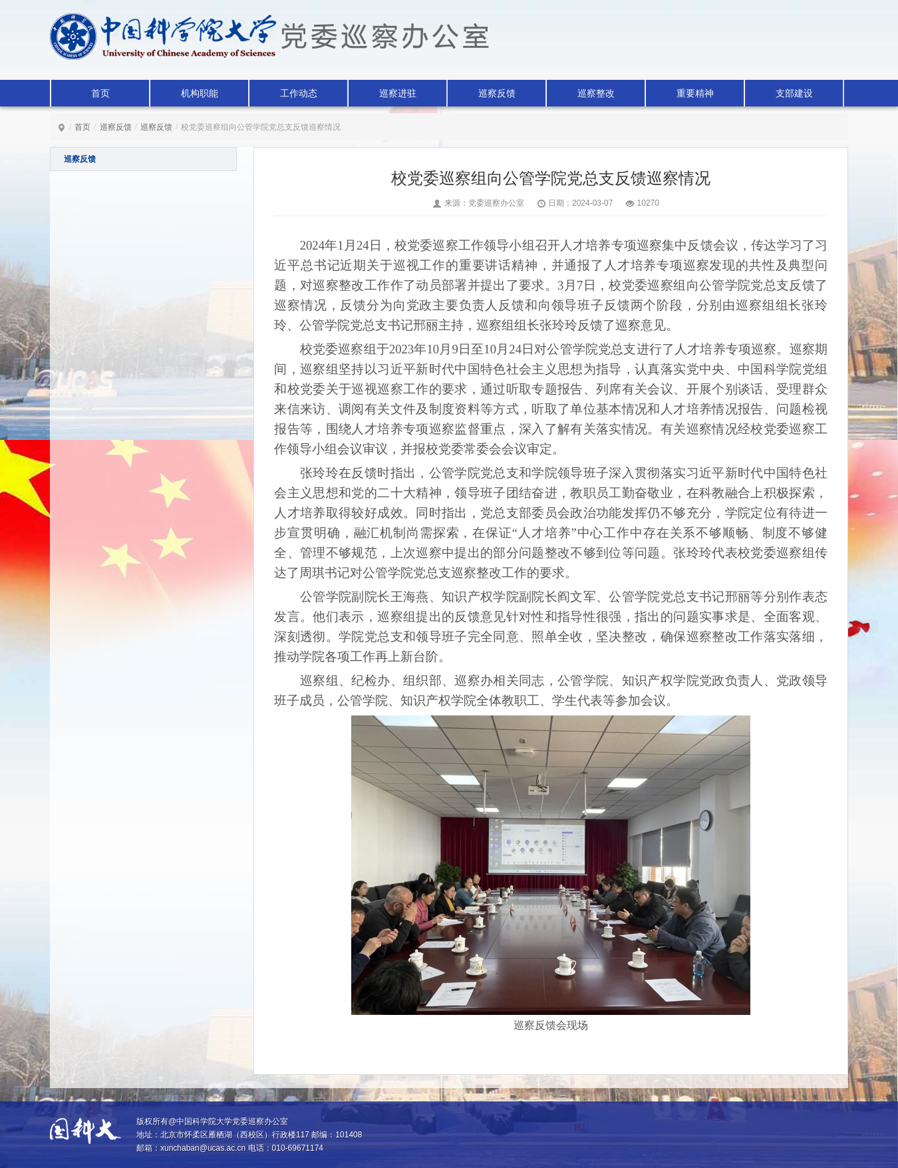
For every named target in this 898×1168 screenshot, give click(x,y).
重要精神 (695, 93)
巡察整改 (596, 93)
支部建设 (794, 93)
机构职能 (199, 93)
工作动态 (298, 93)
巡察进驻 (397, 93)
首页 (100, 93)
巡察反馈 (497, 93)
